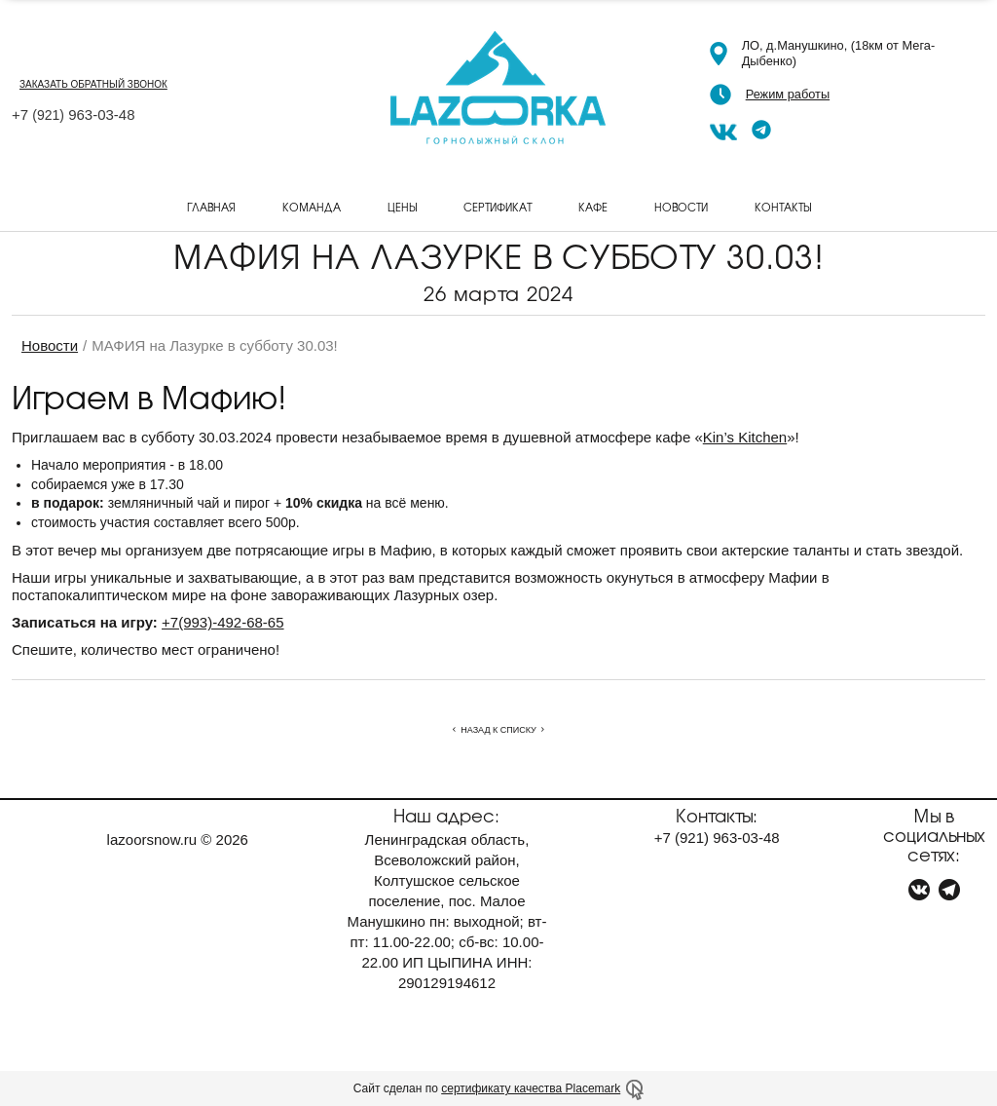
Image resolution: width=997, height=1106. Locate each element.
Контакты (783, 206)
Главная (211, 206)
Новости (681, 206)
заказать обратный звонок (93, 84)
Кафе (593, 206)
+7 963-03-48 (73, 114)
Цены (402, 206)
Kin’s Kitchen (745, 437)
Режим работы (788, 94)
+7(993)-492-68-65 (223, 622)
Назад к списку (498, 730)
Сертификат (497, 206)
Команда (311, 206)
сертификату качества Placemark (530, 1088)
